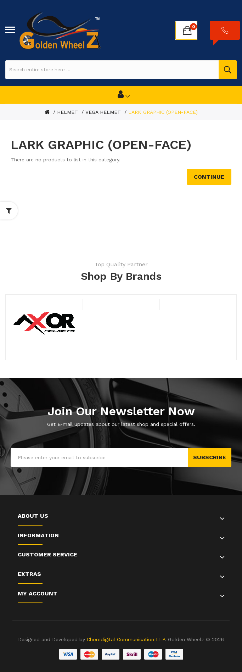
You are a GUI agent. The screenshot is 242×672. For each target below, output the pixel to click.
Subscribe (209, 457)
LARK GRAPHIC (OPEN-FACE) (163, 112)
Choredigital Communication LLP (126, 639)
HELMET (67, 112)
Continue (209, 176)
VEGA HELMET (103, 112)
